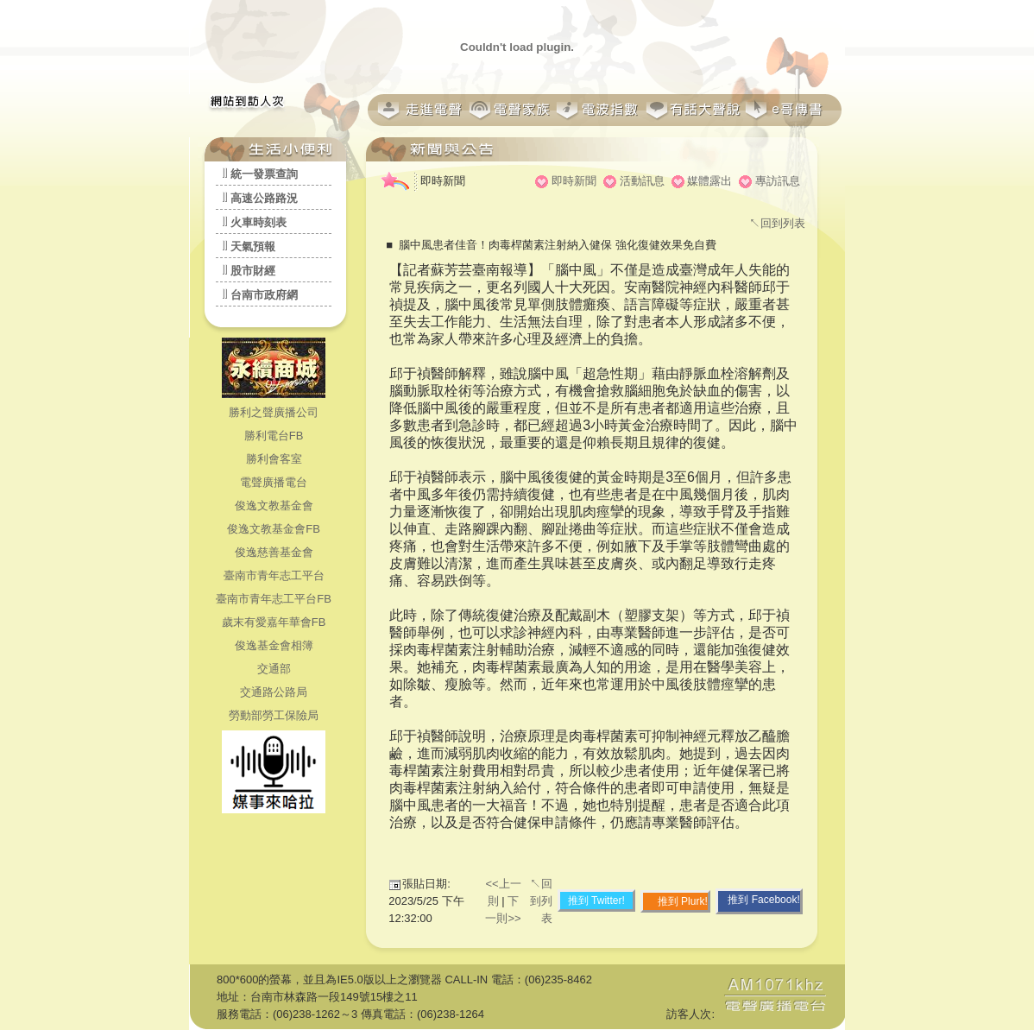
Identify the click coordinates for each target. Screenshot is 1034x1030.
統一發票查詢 (264, 173)
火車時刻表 (258, 222)
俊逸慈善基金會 (274, 552)
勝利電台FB (274, 435)
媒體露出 (709, 180)
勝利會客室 (274, 458)
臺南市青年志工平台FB (273, 598)
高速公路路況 (264, 198)
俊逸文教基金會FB (273, 528)
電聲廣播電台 (273, 482)
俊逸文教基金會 (274, 505)
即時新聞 (574, 180)
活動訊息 (642, 180)
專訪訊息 (777, 180)
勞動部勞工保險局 (273, 715)
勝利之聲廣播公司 (273, 412)
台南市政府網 (264, 294)
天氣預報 (252, 246)
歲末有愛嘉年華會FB (274, 622)
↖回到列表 (777, 223)
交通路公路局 (273, 692)
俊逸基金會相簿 (274, 645)
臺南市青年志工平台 (274, 575)
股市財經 (252, 270)
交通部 (274, 668)
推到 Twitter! (596, 900)
